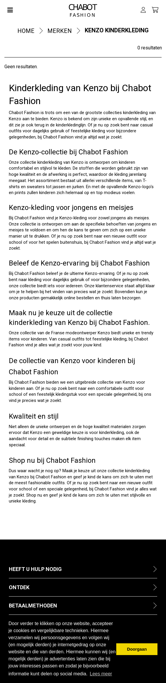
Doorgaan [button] (137, 649)
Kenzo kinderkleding (117, 30)
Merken (59, 30)
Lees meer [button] (101, 673)
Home (25, 30)
